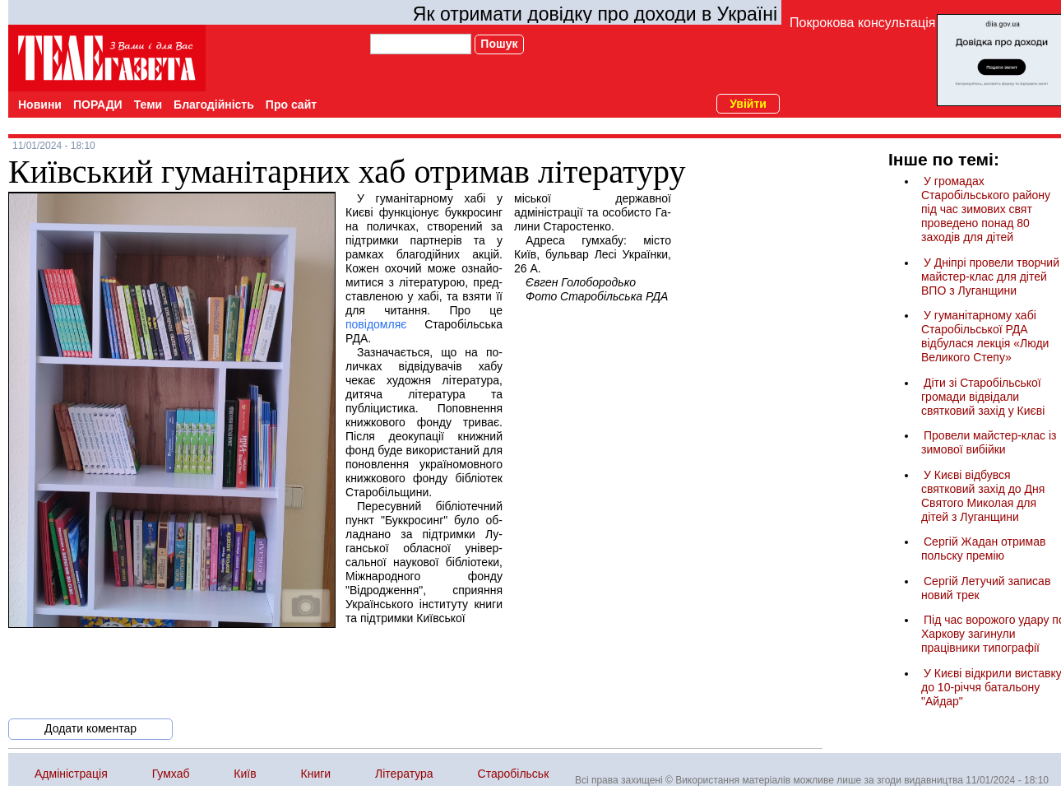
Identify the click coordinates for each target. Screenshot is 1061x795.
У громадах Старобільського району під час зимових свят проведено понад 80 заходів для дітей (985, 209)
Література (404, 773)
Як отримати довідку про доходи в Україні (595, 14)
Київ (245, 773)
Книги (316, 773)
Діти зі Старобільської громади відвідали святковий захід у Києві (983, 396)
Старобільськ (513, 773)
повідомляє (375, 324)
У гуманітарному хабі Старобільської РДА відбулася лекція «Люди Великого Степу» (985, 336)
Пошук (498, 43)
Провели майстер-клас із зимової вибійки (989, 442)
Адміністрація (71, 773)
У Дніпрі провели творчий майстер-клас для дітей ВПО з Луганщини (990, 276)
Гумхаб (171, 773)
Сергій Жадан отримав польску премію (983, 548)
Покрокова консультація (862, 23)
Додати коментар (90, 728)
